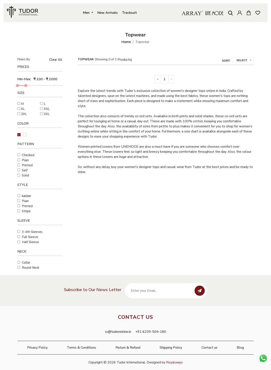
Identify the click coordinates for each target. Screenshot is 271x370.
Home (126, 42)
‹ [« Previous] (157, 79)
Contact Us (135, 317)
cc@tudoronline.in (118, 331)
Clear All (55, 59)
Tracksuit (129, 12)
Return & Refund (128, 347)
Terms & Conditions (81, 347)
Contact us (209, 347)
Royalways (174, 362)
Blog (240, 347)
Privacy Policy (37, 347)
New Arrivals (107, 12)
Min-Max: (24, 79)
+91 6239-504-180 (150, 331)
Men (86, 12)
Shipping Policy (171, 347)
